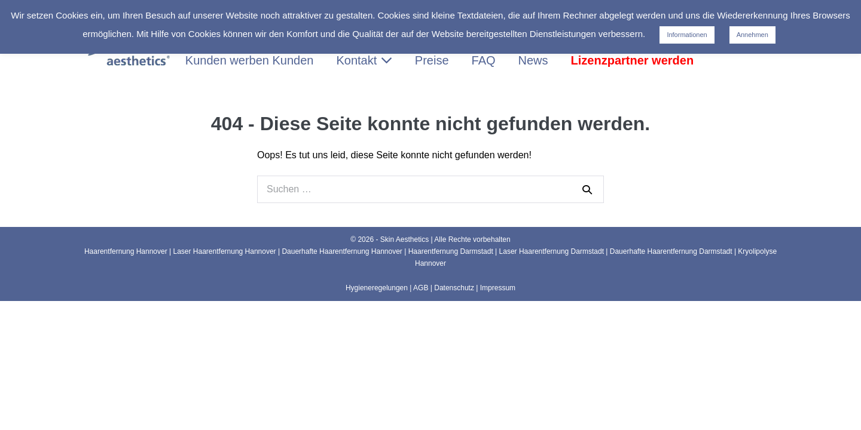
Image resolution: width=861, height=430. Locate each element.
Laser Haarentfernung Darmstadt (551, 251)
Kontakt (364, 60)
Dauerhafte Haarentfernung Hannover (342, 251)
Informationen (687, 34)
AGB (420, 288)
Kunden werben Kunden (249, 60)
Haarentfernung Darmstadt (450, 251)
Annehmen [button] (752, 34)
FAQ (484, 60)
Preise (432, 60)
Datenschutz (454, 288)
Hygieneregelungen (377, 288)
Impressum (497, 288)
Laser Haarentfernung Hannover (224, 251)
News (533, 60)
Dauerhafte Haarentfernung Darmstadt (671, 251)
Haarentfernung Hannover (125, 251)
